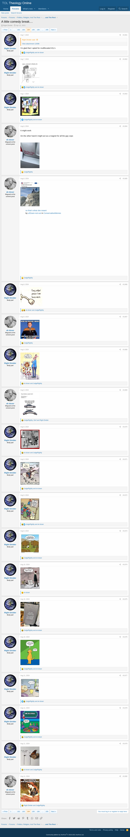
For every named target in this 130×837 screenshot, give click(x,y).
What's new (28, 9)
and (35, 52)
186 (38, 30)
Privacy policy (108, 830)
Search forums (16, 13)
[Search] (123, 8)
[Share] (120, 35)
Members (42, 9)
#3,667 (125, 317)
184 (28, 30)
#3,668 (125, 349)
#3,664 (125, 126)
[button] (34, 8)
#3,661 (125, 35)
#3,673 (125, 531)
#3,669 (125, 390)
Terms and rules (95, 830)
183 (23, 30)
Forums (15, 9)
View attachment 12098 (30, 44)
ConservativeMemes (52, 213)
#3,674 (125, 564)
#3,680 (125, 776)
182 (18, 30)
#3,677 (125, 675)
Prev (5, 30)
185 (33, 30)
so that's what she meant (36, 210)
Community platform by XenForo (65, 834)
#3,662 (125, 59)
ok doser (10, 140)
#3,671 (125, 459)
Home (5, 9)
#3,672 (125, 495)
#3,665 (125, 178)
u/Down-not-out (34, 213)
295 (47, 30)
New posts (5, 13)
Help (116, 830)
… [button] (14, 30)
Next (53, 30)
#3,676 (125, 637)
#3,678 (125, 708)
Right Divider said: (29, 40)
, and (36, 420)
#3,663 (125, 94)
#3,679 (125, 743)
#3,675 (125, 599)
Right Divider (8, 25)
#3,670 (125, 427)
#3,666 (125, 284)
